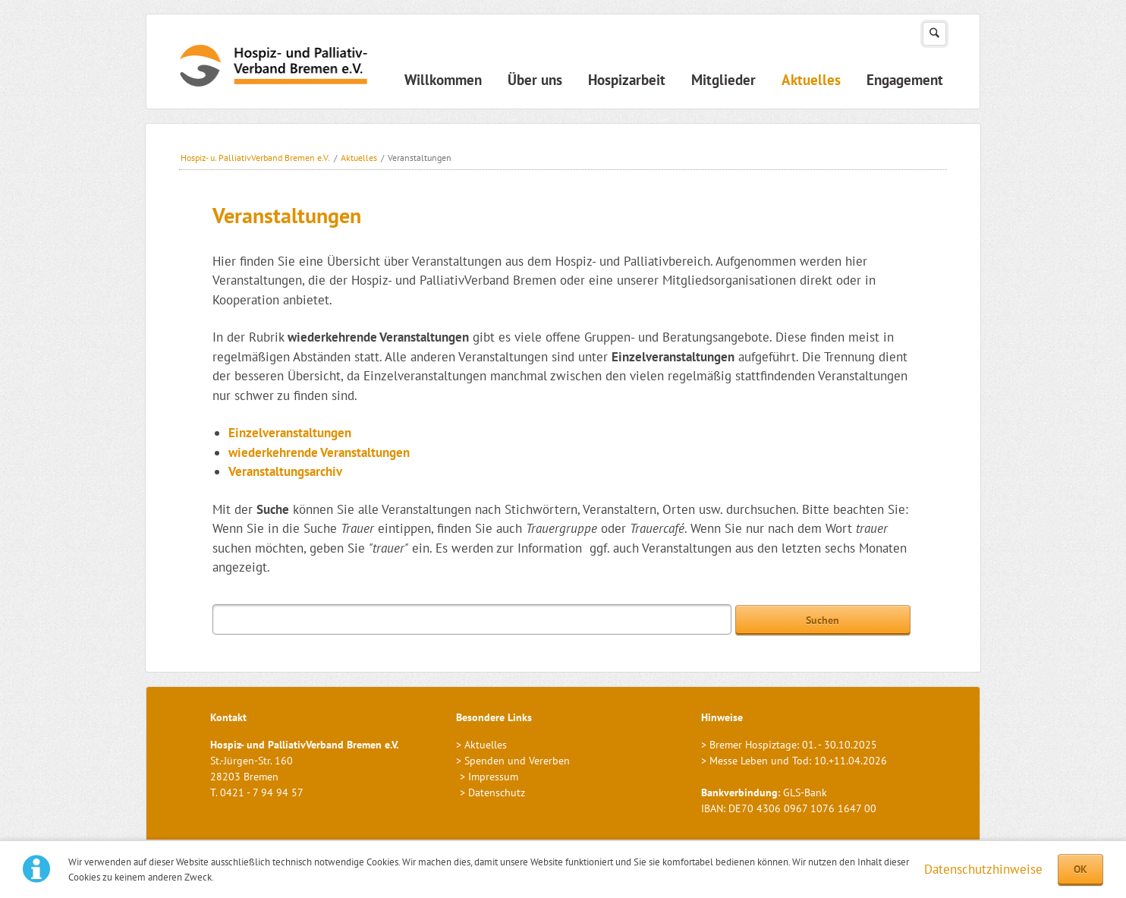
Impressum (493, 776)
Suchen (934, 34)
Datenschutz (496, 792)
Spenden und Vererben (517, 760)
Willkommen (443, 80)
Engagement (905, 80)
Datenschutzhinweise (983, 869)
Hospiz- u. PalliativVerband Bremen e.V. (255, 157)
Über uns (535, 80)
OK (1080, 869)
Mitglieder (723, 80)
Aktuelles (811, 80)
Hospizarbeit (626, 80)
